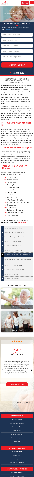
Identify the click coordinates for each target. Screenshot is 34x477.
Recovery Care (17, 459)
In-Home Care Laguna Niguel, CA (14, 232)
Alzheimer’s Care (17, 419)
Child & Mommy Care (17, 434)
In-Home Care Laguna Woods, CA (14, 237)
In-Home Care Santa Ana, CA (13, 278)
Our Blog (17, 441)
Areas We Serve (17, 451)
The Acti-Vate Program (17, 423)
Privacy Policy (10, 29)
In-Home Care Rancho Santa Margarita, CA (17, 254)
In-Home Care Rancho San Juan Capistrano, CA (17, 260)
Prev (2, 370)
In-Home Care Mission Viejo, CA (13, 241)
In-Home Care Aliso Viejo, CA (13, 246)
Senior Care (16, 455)
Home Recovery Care (17, 438)
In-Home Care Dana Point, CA (13, 265)
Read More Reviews (17, 384)
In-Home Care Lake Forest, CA (13, 250)
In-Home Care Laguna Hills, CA (13, 228)
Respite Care (17, 430)
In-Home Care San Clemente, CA (14, 270)
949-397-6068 (17, 73)
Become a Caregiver (17, 472)
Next (32, 370)
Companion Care (17, 427)
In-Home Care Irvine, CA (11, 274)
